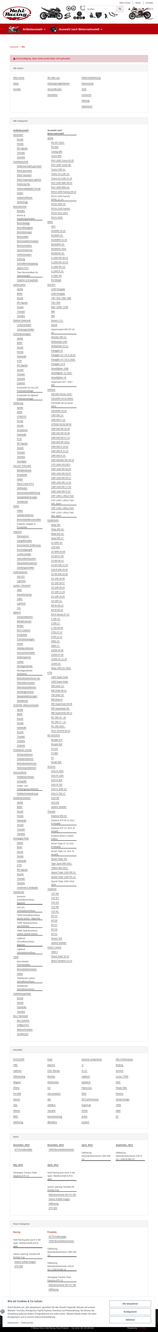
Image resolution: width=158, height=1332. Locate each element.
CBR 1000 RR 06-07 (61, 473)
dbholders (52, 1122)
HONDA (51, 389)
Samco (16, 1099)
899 (53, 311)
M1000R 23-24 (58, 231)
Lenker (20, 661)
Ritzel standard (24, 175)
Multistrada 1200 (59, 341)
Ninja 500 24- (57, 533)
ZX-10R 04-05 (58, 578)
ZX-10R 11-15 (58, 592)
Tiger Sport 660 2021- (61, 863)
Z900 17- (55, 645)
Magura (17, 1082)
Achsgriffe (22, 781)
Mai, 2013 (18, 1165)
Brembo (51, 1076)
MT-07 (54, 925)
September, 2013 (124, 1145)
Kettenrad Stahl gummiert (29, 166)
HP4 (53, 226)
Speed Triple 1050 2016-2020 (63, 883)
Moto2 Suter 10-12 (60, 956)
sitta (15, 1105)
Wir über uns (54, 77)
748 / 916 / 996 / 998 (61, 298)
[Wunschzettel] (136, 9)
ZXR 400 (55, 547)
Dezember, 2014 (56, 1145)
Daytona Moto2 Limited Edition (62, 837)
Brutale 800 (56, 744)
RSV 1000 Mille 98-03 (61, 183)
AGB (84, 89)
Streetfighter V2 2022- (61, 373)
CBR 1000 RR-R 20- (61, 491)
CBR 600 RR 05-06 (60, 433)
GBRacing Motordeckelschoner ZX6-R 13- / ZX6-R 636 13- (129, 1155)
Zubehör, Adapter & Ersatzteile (26, 525)
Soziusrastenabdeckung (28, 492)
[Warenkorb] (147, 9)
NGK (118, 1082)
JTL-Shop (142, 1328)
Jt (82, 1065)
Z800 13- (55, 641)
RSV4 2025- (57, 217)
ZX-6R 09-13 (57, 560)
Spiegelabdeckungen (27, 497)
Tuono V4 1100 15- (60, 174)
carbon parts (19, 284)
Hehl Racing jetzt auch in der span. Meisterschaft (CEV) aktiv (61, 1175)
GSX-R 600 (56, 780)
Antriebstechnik (20, 161)
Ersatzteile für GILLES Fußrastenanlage (27, 389)
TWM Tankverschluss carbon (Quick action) (27, 932)
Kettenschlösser (24, 197)
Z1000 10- (56, 663)
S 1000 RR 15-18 (59, 262)
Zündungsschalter (25, 329)
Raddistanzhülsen (25, 777)
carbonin (17, 1070)
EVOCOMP (18, 1059)
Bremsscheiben (24, 245)
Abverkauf (18, 135)
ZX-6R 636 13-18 (59, 565)
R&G (84, 1093)
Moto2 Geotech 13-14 (61, 961)
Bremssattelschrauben (27, 241)
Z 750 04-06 (57, 628)
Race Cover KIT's (25, 483)
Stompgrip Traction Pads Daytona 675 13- (25, 1174)
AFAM (84, 1110)
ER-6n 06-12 (57, 605)
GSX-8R (55, 798)
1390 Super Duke (59, 681)
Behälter (21, 211)
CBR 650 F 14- (58, 420)
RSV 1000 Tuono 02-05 (62, 160)
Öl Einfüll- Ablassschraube (25, 705)
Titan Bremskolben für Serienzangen (27, 274)
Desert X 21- (57, 320)
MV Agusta (22, 148)
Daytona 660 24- (59, 816)
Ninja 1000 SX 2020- (61, 668)
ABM (19, 590)
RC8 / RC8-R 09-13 (60, 731)
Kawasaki (21, 356)
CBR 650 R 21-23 (59, 451)
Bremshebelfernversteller (29, 519)
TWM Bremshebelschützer (61, 1149)
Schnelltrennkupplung (27, 263)
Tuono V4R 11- (58, 169)
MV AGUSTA (54, 735)
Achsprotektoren (25, 617)
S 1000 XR (56, 275)
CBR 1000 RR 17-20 (61, 487)
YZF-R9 (55, 893)
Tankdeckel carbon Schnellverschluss (26, 980)
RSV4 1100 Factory (60, 208)
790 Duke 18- (57, 695)
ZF (117, 1116)
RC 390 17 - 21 (58, 722)
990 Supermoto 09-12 (61, 713)
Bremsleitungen (24, 232)
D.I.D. (84, 1070)
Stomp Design (122, 1099)
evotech (85, 1122)
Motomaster (53, 1082)
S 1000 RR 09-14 (59, 258)
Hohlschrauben (24, 254)
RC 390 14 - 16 (58, 717)
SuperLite (86, 1105)
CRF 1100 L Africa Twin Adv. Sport (62, 514)
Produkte (52, 1232)
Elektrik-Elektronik (22, 320)
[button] (129, 9)
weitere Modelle (58, 807)
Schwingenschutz (25, 691)
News (138, 3)
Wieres (16, 1110)
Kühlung (21, 259)
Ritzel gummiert (24, 170)
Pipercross (87, 1088)
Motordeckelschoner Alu (28, 678)
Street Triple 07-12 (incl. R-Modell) (62, 845)
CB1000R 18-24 (59, 411)
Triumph (21, 153)
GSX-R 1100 (57, 775)
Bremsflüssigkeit (25, 227)
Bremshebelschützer (27, 969)
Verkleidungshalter (22, 993)
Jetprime (17, 531)
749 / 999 (55, 302)
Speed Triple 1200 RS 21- (63, 877)
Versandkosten (55, 89)
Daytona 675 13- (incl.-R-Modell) (63, 830)
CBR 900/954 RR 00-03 (62, 460)
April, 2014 (87, 1145)
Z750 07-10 (56, 632)
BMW (19, 293)
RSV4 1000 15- (58, 204)
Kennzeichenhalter (26, 652)
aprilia (50, 138)
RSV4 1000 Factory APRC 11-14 (60, 198)
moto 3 (54, 952)
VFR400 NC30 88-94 (61, 424)
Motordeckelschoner (26, 763)
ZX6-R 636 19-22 (59, 569)
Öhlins (16, 1088)
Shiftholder (22, 488)
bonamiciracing (24, 594)
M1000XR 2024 (58, 249)
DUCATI (51, 284)
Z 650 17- (55, 623)
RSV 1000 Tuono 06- (61, 165)
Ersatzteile (22, 474)
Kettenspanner (20, 572)
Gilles (19, 599)
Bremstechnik (19, 206)
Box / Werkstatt (20, 1016)
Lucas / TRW (122, 1076)
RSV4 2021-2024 (59, 213)
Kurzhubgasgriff (24, 549)
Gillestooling (19, 1076)
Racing (16, 1232)
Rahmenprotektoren (26, 687)
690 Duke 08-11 (59, 690)
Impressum (87, 106)
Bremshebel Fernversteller (23, 963)
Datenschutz (88, 83)
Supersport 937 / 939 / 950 (62, 383)
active (84, 1116)
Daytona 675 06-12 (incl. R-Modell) (63, 822)
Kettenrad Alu (23, 184)
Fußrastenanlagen (22, 334)
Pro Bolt (17, 1093)
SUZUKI (51, 766)
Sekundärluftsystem (26, 558)
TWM (15, 957)
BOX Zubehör (23, 630)
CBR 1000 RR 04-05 (61, 469)
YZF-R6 (55, 907)
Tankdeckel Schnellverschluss (25, 987)
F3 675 (54, 748)
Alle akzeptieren (130, 1304)
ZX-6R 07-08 (57, 556)
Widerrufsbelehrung (91, 77)
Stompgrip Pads (21, 838)
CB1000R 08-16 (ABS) (62, 398)
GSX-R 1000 (57, 771)
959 (53, 316)
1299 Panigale (58, 293)
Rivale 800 (56, 762)
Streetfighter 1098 (59, 368)
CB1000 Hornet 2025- (61, 394)
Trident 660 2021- (59, 868)
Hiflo (15, 1065)
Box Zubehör (23, 1020)
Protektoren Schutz (22, 750)
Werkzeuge (22, 202)
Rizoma (119, 1093)
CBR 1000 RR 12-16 (61, 482)
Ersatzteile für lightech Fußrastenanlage (27, 397)
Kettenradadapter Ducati (28, 188)
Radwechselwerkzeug (27, 793)
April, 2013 (53, 1165)
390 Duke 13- (57, 686)
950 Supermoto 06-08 (61, 704)
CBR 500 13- (57, 415)
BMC (15, 1116)
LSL (19, 608)
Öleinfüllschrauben (26, 683)
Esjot (50, 1059)
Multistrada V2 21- (60, 346)
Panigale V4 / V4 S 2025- (63, 359)
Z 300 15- (55, 619)
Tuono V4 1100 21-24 (61, 178)
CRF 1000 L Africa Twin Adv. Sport (62, 502)
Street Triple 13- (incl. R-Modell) (63, 853)
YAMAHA (52, 889)
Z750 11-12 (56, 636)
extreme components (92, 1059)
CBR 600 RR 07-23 (60, 437)
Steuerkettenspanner (27, 563)
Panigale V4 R (58, 364)
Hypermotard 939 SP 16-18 (63, 331)
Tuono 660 (56, 156)
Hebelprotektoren (25, 515)
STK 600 (53, 1208)
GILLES (21, 576)
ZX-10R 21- (56, 601)
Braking (119, 1065)
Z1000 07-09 (57, 654)
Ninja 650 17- (57, 538)
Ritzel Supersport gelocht (29, 179)
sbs (49, 1099)
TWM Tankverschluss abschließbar (27, 924)
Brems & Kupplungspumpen (26, 217)
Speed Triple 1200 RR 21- (63, 872)
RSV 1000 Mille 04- (60, 187)
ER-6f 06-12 (57, 610)
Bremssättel (22, 236)
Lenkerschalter (24, 325)
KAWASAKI (53, 520)
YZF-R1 (55, 911)
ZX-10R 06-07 (58, 583)
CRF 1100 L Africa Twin (62, 508)
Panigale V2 (57, 350)
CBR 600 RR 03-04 (60, 428)
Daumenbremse (24, 250)
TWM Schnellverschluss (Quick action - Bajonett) (28, 917)
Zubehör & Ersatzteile (27, 280)
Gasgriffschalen (24, 540)
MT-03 (54, 929)
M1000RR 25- (58, 244)
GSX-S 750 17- (58, 793)
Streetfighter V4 (58, 377)
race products (19, 772)
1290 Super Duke (59, 677)
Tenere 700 (56, 938)
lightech (17, 612)
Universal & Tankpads (27, 887)
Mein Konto (125, 3)
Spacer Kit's (22, 268)
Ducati (20, 139)
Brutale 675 (56, 740)
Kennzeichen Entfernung (29, 545)
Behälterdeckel (24, 470)
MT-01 (54, 934)
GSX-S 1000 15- (59, 789)
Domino (119, 1070)
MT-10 (54, 916)
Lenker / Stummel (21, 585)
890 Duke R (57, 699)
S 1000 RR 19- (58, 266)
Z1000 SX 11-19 (59, 659)
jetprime (51, 1065)
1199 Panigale (58, 289)
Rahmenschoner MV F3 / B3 (62, 1194)
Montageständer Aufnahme (25, 672)
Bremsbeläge (23, 223)
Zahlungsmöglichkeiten (59, 83)
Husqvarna (22, 430)
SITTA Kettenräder (23, 1149)
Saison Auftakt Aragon (59, 1199)
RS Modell (56, 280)
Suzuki (20, 307)
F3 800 (54, 753)
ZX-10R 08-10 (58, 587)
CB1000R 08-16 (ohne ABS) (62, 405)
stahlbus (52, 1105)
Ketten (20, 193)
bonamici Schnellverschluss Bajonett (25, 899)
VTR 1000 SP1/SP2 (60, 464)
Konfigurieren (130, 1312)
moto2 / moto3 (54, 947)
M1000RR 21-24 (59, 240)
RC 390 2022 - (58, 726)
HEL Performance (124, 1059)
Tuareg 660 (56, 151)
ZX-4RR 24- (57, 542)
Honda (20, 144)
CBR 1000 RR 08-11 (61, 478)
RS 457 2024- (57, 142)
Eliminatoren (23, 536)
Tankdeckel (22, 501)
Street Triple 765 (59, 859)
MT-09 (54, 920)
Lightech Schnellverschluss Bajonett (25, 941)
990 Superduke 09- (60, 708)
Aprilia (20, 289)
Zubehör (21, 383)
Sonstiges (21, 461)
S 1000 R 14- (57, 271)
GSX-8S (55, 802)
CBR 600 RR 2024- (60, 442)
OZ (49, 1088)
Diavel (54, 325)
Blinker (20, 626)
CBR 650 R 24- (58, 455)
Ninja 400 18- (57, 529)
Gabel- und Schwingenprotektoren (27, 787)
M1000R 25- (57, 235)
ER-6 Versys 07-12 (60, 614)
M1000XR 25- (57, 253)
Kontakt (149, 3)
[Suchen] (101, 9)
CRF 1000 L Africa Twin (62, 496)
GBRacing (18, 403)
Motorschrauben (25, 1029)
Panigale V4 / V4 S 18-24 (63, 355)
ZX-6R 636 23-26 (59, 574)
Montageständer (25, 666)
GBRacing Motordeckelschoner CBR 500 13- (96, 1155)
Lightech (86, 1076)
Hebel (20, 479)
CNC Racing (54, 1070)
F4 (52, 757)
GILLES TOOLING (22, 466)
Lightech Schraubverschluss (26, 951)
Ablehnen (130, 1320)
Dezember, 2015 (21, 1145)
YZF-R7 (55, 898)
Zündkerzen (22, 1034)
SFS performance (90, 1099)
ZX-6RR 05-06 (58, 551)
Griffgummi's (23, 1025)
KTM (19, 361)
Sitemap (85, 100)
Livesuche (86, 95)
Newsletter (53, 95)
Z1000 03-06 (57, 650)
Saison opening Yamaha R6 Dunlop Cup (61, 1188)
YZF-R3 (55, 902)
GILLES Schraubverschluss (26, 909)
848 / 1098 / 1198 (59, 307)
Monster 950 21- (59, 337)
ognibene (86, 1082)
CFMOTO (21, 416)
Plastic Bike (121, 1088)
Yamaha (21, 157)
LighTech (21, 581)
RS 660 (54, 147)
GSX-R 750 (56, 784)
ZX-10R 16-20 (58, 596)
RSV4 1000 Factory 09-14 (63, 192)
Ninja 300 (55, 525)
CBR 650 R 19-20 (59, 446)
